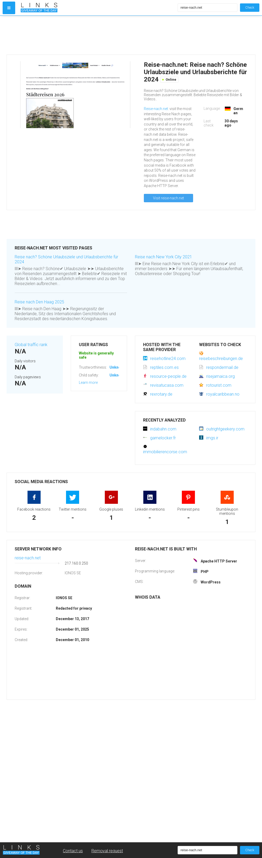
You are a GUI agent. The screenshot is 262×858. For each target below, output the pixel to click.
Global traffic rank (31, 344)
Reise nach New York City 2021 (163, 256)
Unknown (117, 367)
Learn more (88, 382)
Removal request (107, 850)
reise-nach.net (28, 557)
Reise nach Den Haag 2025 (39, 301)
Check (249, 7)
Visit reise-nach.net (168, 198)
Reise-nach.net (156, 109)
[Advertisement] (98, 35)
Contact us (73, 850)
